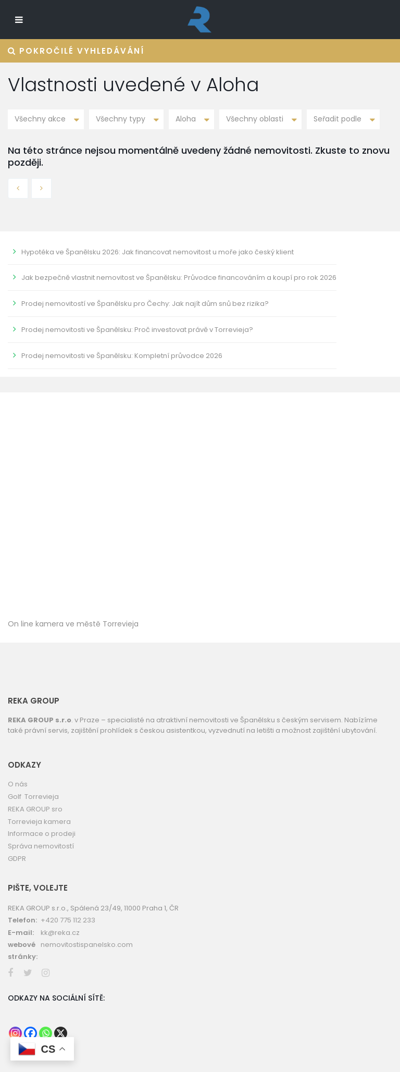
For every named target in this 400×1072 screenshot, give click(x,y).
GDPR (17, 859)
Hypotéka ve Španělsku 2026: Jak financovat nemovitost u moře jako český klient (157, 252)
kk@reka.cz (60, 933)
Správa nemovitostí (41, 846)
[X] (60, 1033)
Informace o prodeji (42, 834)
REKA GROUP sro (35, 809)
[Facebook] (30, 1033)
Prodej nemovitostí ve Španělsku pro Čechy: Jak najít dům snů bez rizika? (145, 304)
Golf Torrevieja (33, 797)
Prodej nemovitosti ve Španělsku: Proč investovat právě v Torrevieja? (137, 330)
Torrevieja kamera (39, 822)
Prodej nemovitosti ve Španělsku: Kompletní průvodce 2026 (121, 356)
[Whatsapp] (45, 1033)
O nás (18, 784)
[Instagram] (15, 1033)
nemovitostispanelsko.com (87, 945)
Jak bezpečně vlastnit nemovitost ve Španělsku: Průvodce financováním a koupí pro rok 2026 (178, 277)
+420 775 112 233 (68, 920)
